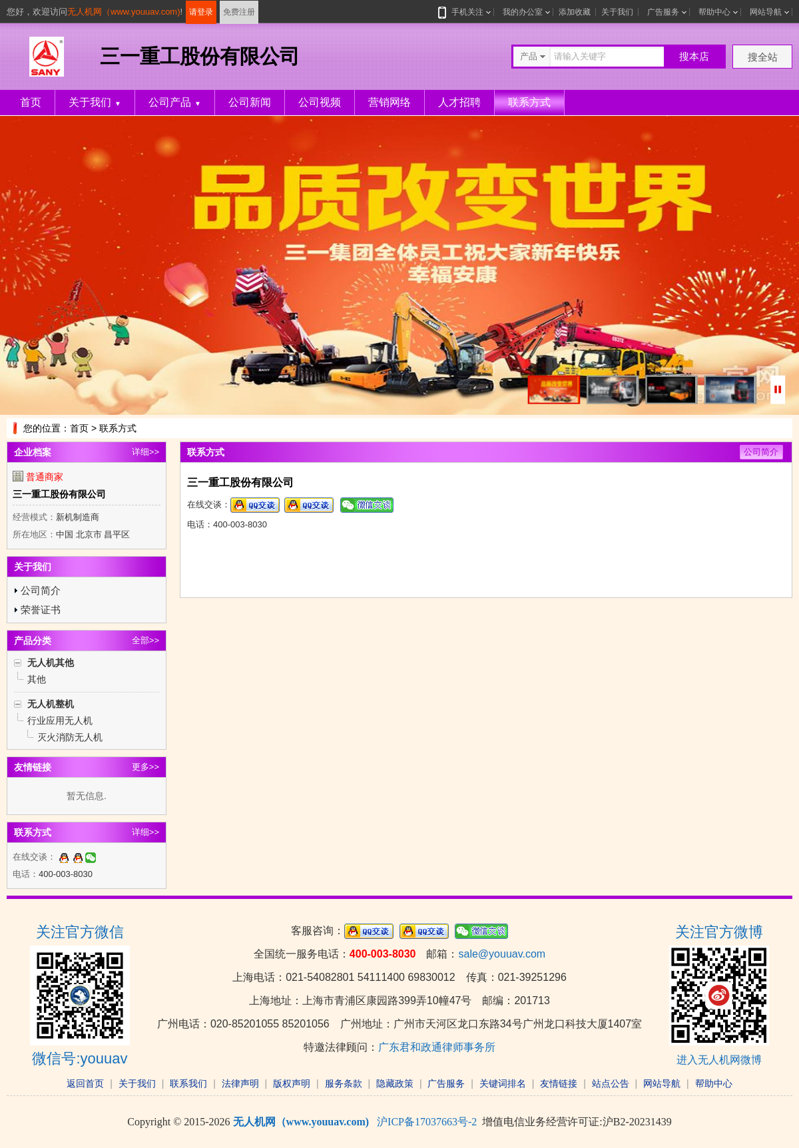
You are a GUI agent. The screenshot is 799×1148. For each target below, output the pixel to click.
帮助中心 (714, 12)
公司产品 (174, 102)
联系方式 (529, 102)
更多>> (145, 767)
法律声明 (240, 1083)
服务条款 (343, 1083)
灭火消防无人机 (70, 737)
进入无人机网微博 (719, 1059)
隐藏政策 (394, 1083)
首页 (30, 102)
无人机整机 (50, 704)
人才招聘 (459, 102)
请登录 (201, 12)
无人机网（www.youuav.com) (123, 12)
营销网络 (389, 102)
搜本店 (694, 56)
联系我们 (188, 1083)
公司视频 (319, 102)
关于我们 (617, 12)
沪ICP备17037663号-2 (427, 1121)
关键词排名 (502, 1083)
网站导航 (766, 12)
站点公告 (610, 1083)
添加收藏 (575, 12)
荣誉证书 (41, 609)
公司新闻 (249, 102)
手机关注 (464, 12)
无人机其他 (50, 662)
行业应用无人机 (60, 720)
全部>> (145, 640)
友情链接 (558, 1083)
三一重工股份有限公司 (59, 494)
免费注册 (239, 12)
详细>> (145, 452)
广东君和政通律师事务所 (436, 1047)
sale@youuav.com (501, 954)
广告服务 (663, 12)
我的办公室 (523, 12)
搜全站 (763, 57)
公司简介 (41, 590)
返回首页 (85, 1083)
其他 (36, 679)
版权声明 (291, 1083)
